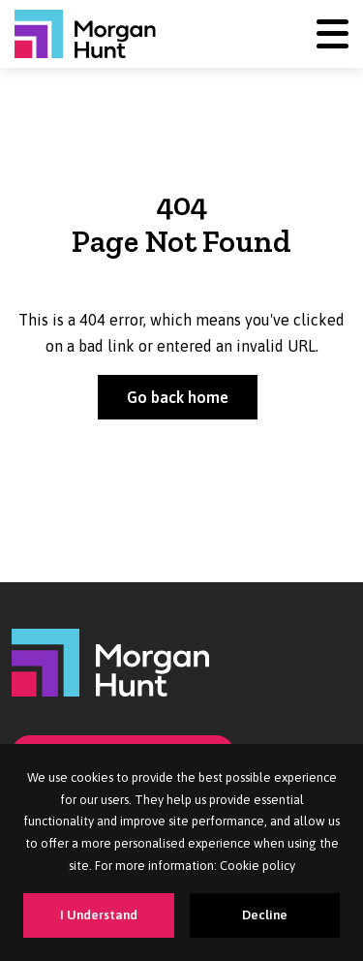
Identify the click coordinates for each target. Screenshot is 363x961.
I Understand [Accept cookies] (98, 915)
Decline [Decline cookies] (264, 915)
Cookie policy (257, 865)
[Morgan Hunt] (85, 34)
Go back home (177, 397)
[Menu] (332, 33)
